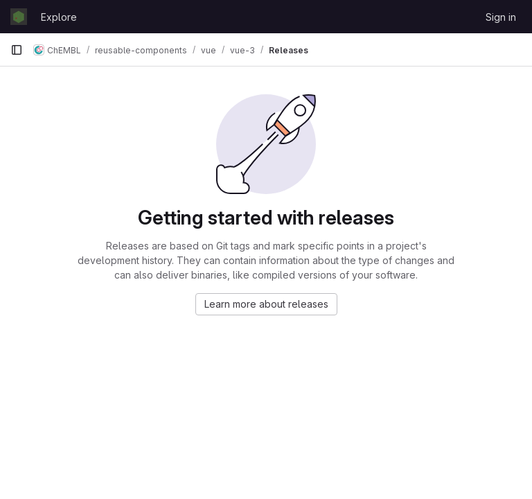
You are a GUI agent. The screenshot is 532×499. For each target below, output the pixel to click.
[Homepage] (19, 17)
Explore (59, 17)
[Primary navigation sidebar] (17, 50)
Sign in (501, 17)
